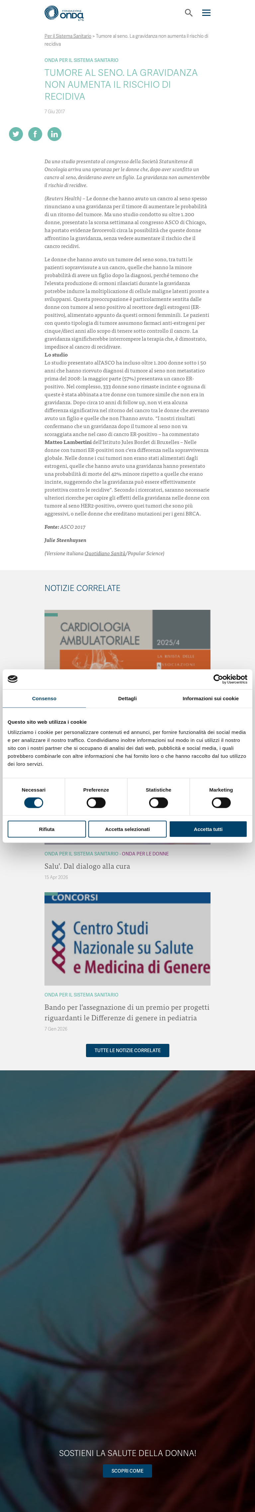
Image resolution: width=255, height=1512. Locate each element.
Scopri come (127, 1471)
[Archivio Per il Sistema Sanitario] (51, 614)
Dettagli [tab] (127, 698)
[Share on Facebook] (35, 134)
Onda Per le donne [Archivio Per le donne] (145, 854)
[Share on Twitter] (16, 134)
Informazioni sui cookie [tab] (211, 698)
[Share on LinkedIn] (54, 134)
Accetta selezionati (127, 829)
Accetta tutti (208, 829)
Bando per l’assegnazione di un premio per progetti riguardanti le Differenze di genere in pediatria (127, 1012)
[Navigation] (206, 13)
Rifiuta (46, 829)
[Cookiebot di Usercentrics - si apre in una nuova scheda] (218, 679)
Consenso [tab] (44, 698)
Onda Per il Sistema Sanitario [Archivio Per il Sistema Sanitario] (81, 60)
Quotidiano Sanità (105, 553)
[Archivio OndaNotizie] (51, 611)
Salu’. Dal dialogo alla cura (87, 865)
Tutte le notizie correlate (128, 1050)
